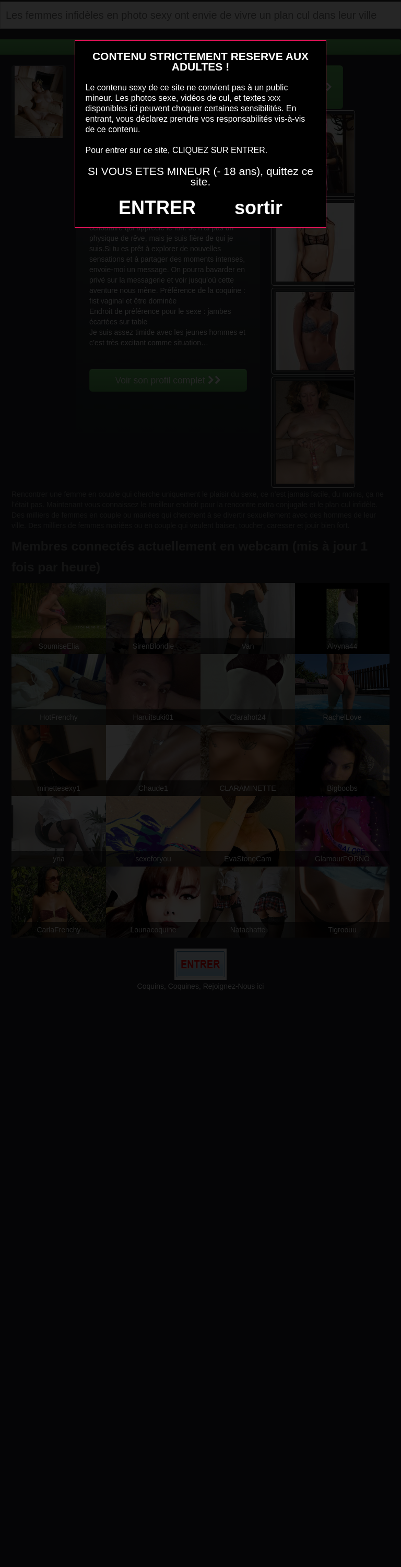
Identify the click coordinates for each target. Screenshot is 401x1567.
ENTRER (157, 207)
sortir (258, 207)
